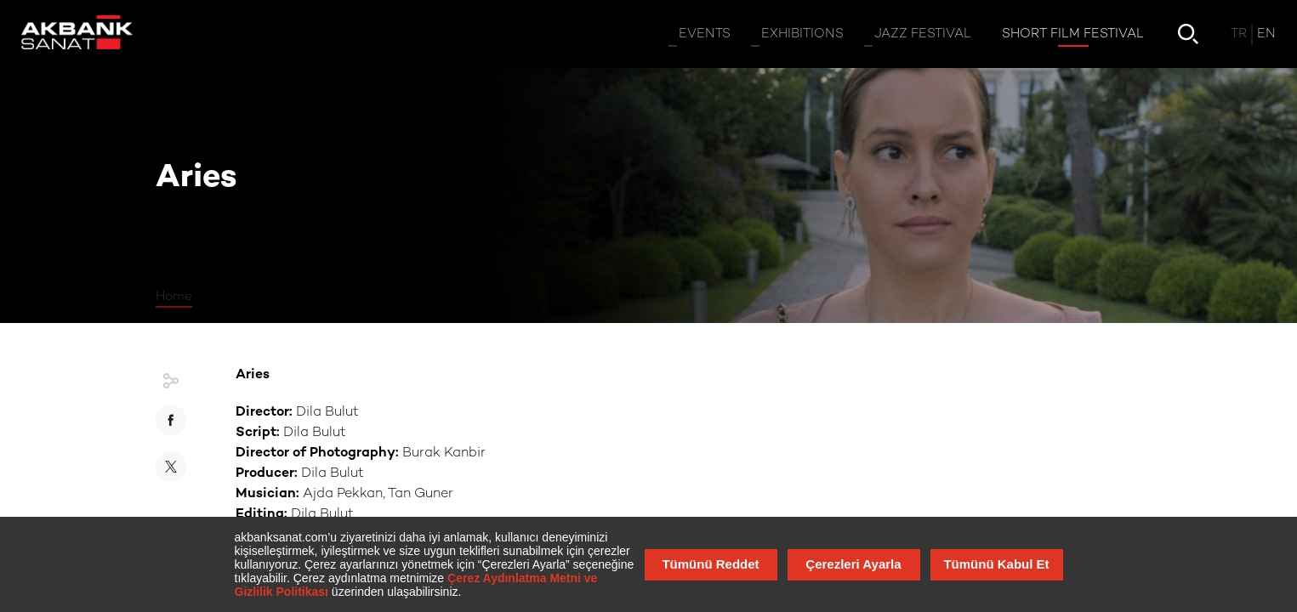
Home (174, 296)
